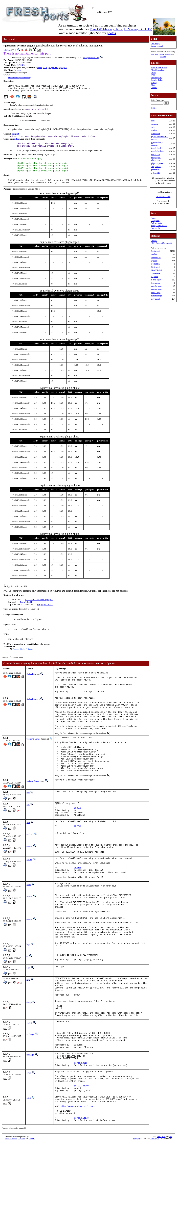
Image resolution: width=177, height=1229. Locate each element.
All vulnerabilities (163, 196)
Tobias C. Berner (33, 760)
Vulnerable (155, 273)
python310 (155, 170)
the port (15, 136)
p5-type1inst (53, 68)
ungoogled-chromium (156, 158)
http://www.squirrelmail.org (77, 1175)
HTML (159, 1209)
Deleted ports (156, 223)
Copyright (136, 1211)
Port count (155, 251)
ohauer (29, 1079)
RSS (170, 1209)
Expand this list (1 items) (23, 658)
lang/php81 (26, 609)
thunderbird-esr (157, 151)
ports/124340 (81, 1151)
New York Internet (157, 54)
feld (28, 854)
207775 (77, 859)
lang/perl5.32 (45, 612)
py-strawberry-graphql (157, 143)
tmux (45, 68)
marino (29, 894)
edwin (29, 1135)
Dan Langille (154, 1211)
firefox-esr (155, 133)
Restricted (155, 267)
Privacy (154, 82)
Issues (153, 72)
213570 (77, 837)
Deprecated (156, 257)
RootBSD (163, 57)
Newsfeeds (155, 228)
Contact (154, 87)
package (16, 142)
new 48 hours (156, 289)
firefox (154, 130)
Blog (153, 85)
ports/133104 (81, 1124)
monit (39, 68)
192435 (77, 904)
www (19, 70)
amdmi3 (30, 867)
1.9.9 (6, 50)
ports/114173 (81, 1189)
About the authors (158, 70)
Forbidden (155, 264)
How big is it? (156, 77)
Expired (154, 276)
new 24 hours (156, 286)
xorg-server (156, 166)
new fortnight (156, 296)
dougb (29, 1055)
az (27, 1003)
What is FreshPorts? (159, 67)
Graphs (154, 240)
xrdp (153, 127)
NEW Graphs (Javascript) (161, 243)
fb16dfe (21, 65)
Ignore (154, 260)
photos (111, 33)
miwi (29, 923)
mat (28, 821)
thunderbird (156, 148)
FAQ (153, 75)
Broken (154, 254)
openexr (154, 124)
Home (153, 218)
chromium (155, 154)
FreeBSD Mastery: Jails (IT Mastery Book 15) (121, 29)
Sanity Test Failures (159, 225)
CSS (163, 1209)
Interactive (155, 283)
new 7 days (155, 292)
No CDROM (156, 270)
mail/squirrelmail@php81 (39, 606)
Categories (155, 220)
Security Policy (157, 80)
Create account (157, 46)
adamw (29, 878)
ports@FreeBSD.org (91, 57)
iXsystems (168, 54)
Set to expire (156, 280)
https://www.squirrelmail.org (19, 78)
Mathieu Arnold (33, 809)
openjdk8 (63, 68)
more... (154, 108)
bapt (28, 992)
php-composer (157, 163)
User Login (155, 43)
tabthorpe (30, 1090)
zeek (153, 121)
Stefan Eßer (31, 683)
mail (10, 50)
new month (155, 299)
